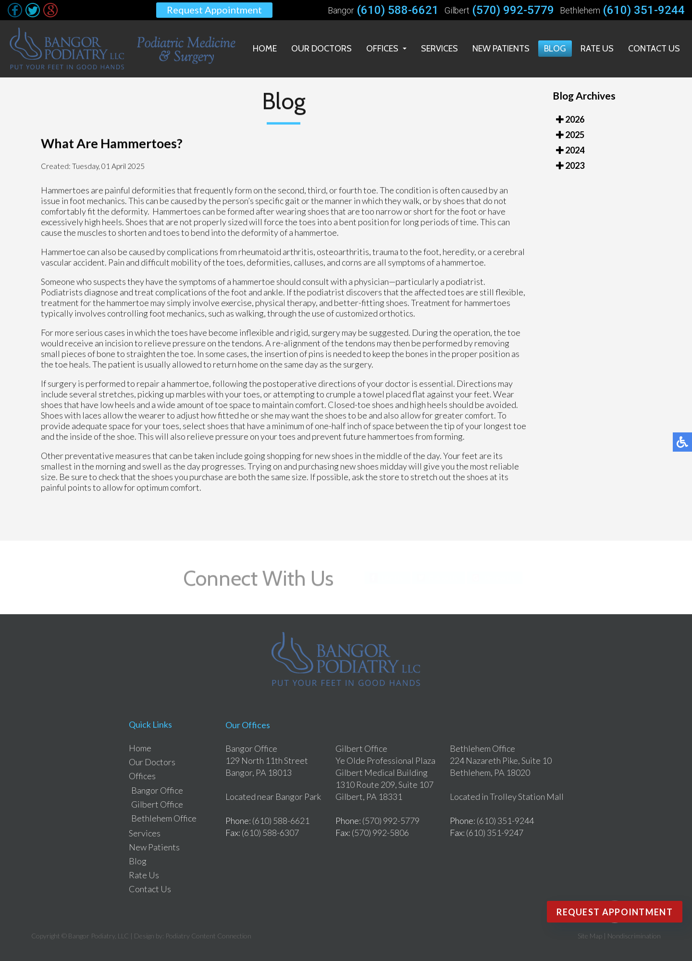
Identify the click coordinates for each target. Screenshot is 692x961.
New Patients (501, 48)
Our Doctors (321, 48)
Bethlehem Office (164, 818)
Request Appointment (214, 9)
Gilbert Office (157, 804)
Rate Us (597, 48)
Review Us (499, 577)
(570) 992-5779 (513, 10)
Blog (555, 48)
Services (439, 48)
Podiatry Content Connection (208, 936)
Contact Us (654, 48)
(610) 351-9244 (644, 10)
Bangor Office (157, 790)
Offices (382, 48)
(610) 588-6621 (398, 10)
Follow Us (443, 577)
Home (265, 48)
